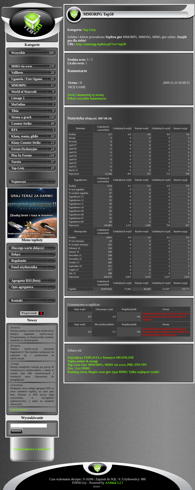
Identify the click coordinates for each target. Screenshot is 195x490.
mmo (96, 486)
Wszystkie (18, 52)
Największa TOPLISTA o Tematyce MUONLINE (100, 357)
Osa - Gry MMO (78, 368)
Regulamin (18, 260)
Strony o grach (21, 117)
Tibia (14, 110)
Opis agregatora (22, 287)
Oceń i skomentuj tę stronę (85, 95)
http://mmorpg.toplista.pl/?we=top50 (101, 44)
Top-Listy (17, 168)
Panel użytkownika (24, 267)
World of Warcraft (24, 91)
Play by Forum (21, 155)
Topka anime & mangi (82, 361)
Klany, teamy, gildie (24, 136)
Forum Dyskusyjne (24, 149)
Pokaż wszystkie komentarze (86, 98)
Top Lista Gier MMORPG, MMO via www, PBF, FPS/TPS (107, 364)
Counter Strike (21, 123)
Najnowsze (18, 181)
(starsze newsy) (18, 409)
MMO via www (21, 66)
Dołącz (15, 254)
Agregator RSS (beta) (25, 280)
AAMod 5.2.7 (114, 482)
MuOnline (18, 104)
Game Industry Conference (32, 449)
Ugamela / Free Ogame (26, 79)
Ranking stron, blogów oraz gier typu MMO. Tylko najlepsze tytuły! (113, 372)
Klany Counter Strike (26, 142)
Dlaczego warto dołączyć (28, 248)
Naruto (16, 161)
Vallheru (17, 72)
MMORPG (18, 85)
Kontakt (17, 300)
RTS (14, 130)
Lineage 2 (17, 98)
